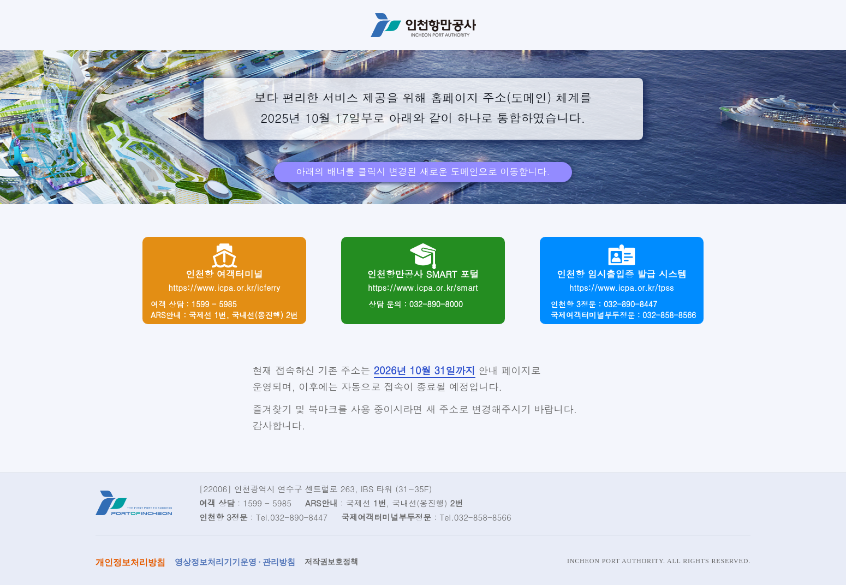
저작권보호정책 (331, 562)
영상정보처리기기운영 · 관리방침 (235, 562)
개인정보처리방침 (130, 562)
